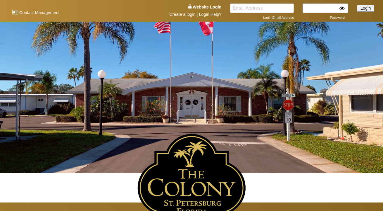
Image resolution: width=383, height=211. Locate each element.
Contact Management (36, 12)
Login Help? (210, 14)
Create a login (182, 14)
